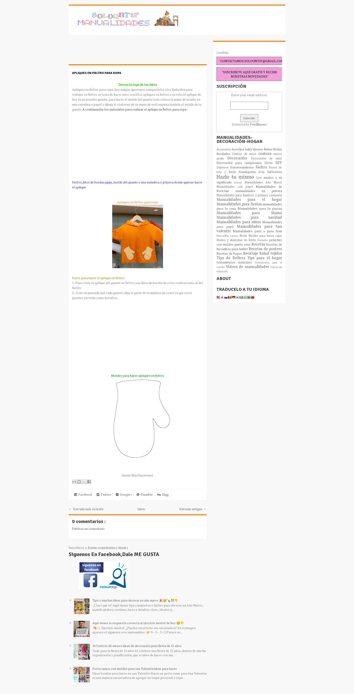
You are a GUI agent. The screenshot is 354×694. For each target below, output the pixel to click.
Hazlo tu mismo (236, 176)
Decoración (239, 158)
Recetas (259, 244)
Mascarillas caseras (228, 235)
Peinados (263, 240)
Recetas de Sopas (230, 253)
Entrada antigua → (193, 509)
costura (265, 153)
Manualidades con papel (236, 187)
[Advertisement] (105, 52)
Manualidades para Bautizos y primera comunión (249, 195)
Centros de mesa (245, 154)
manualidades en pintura (258, 191)
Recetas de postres (265, 248)
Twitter (104, 494)
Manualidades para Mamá (249, 212)
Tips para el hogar (264, 257)
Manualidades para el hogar (249, 199)
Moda (244, 236)
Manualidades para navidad (249, 217)
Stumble (145, 494)
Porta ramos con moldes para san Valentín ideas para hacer (134, 668)
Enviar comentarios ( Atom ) (108, 547)
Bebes (268, 149)
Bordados (224, 154)
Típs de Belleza (232, 257)
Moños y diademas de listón (237, 240)
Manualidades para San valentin (249, 228)
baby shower (254, 149)
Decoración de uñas (266, 158)
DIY (278, 162)
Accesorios (224, 149)
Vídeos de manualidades (248, 266)
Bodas (277, 149)
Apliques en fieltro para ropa (96, 73)
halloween (274, 172)
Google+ (124, 494)
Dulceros (223, 167)
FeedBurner (258, 124)
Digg (163, 494)
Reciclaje (251, 253)
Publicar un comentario (88, 528)
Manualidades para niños (239, 221)
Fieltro (262, 167)
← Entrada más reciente (86, 509)
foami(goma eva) (253, 172)
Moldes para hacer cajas (265, 236)
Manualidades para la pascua (260, 208)
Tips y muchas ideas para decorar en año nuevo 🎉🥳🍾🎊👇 (135, 600)
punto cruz (242, 244)
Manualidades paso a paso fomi (257, 231)
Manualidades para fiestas (240, 203)
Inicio (141, 509)
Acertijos (238, 149)
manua (239, 182)
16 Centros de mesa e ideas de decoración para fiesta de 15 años (137, 646)
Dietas (269, 163)
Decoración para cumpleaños (240, 163)
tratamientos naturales (235, 262)
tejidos (276, 253)
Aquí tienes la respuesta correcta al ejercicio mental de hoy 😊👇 (138, 623)
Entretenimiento (243, 167)
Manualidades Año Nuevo (263, 182)
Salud (264, 253)
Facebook (83, 494)
